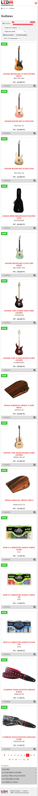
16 (24, 759)
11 (13, 759)
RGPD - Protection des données (19, 792)
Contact (25, 791)
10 (9, 759)
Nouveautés (9, 35)
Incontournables (21, 35)
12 (16, 759)
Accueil (5, 8)
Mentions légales (15, 791)
